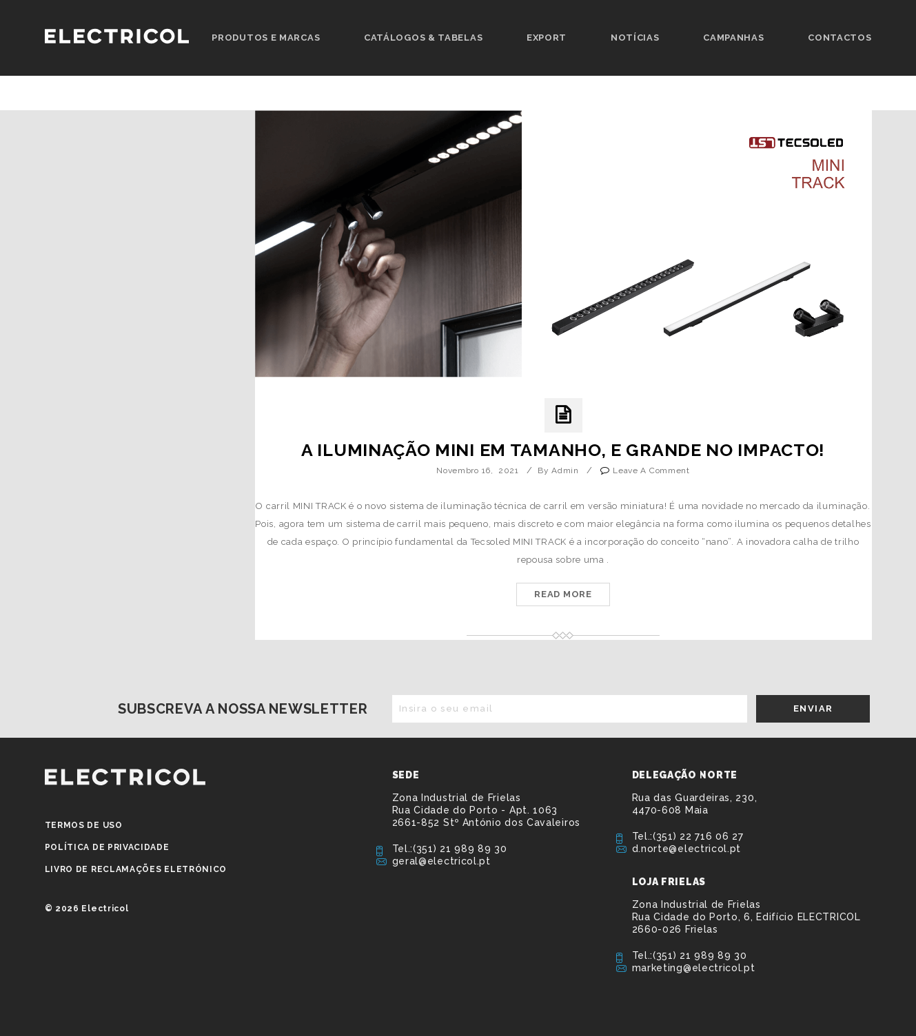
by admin (558, 470)
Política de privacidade (107, 847)
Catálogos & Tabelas (423, 37)
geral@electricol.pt (441, 861)
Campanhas (733, 37)
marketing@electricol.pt (693, 967)
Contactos (839, 37)
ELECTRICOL (125, 777)
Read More (562, 594)
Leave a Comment (651, 470)
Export (547, 37)
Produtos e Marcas (266, 37)
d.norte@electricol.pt (687, 848)
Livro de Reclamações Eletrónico (136, 869)
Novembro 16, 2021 (477, 470)
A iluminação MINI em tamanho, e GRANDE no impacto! (563, 449)
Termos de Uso (84, 825)
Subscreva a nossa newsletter (243, 709)
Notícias (635, 37)
